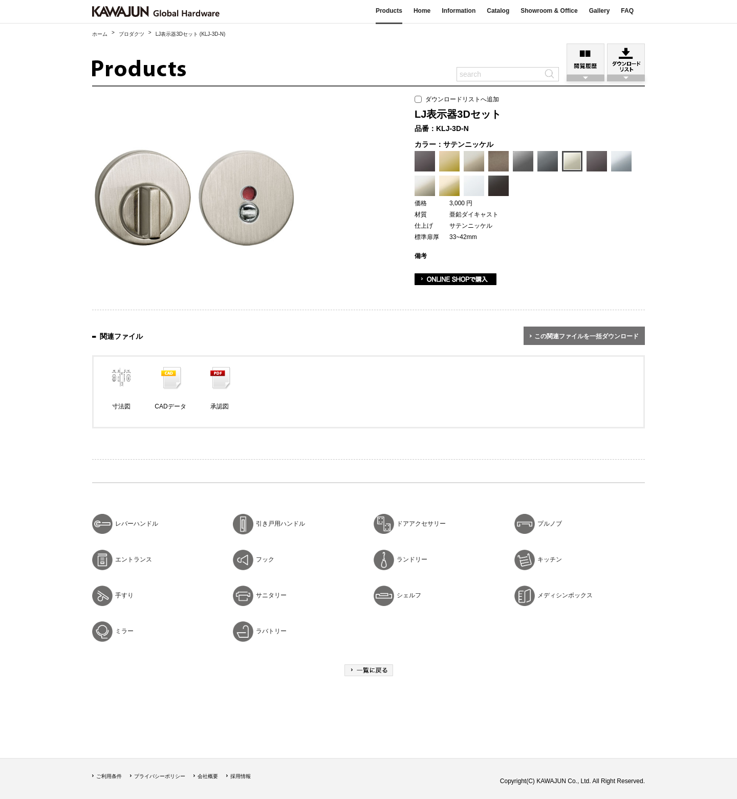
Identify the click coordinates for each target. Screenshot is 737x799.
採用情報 (240, 776)
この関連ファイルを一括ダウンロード (586, 336)
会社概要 (208, 776)
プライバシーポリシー (159, 776)
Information (458, 10)
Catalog (498, 10)
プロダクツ (131, 34)
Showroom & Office (549, 10)
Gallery (599, 10)
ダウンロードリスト (626, 59)
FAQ (627, 10)
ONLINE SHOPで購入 (455, 279)
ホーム (99, 34)
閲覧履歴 (585, 59)
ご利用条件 (109, 776)
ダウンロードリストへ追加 (457, 99)
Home (422, 10)
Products (389, 10)
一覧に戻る (368, 670)
